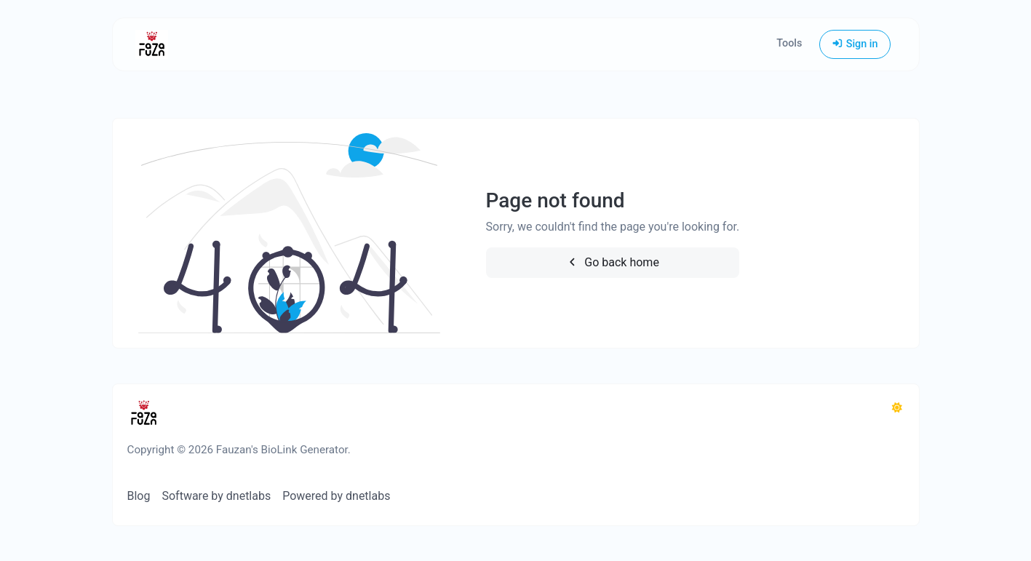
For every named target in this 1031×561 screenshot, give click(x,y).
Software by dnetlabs (216, 496)
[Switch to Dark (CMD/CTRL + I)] (897, 408)
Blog (139, 496)
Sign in (854, 44)
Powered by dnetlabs (336, 496)
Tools (789, 43)
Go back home (612, 262)
